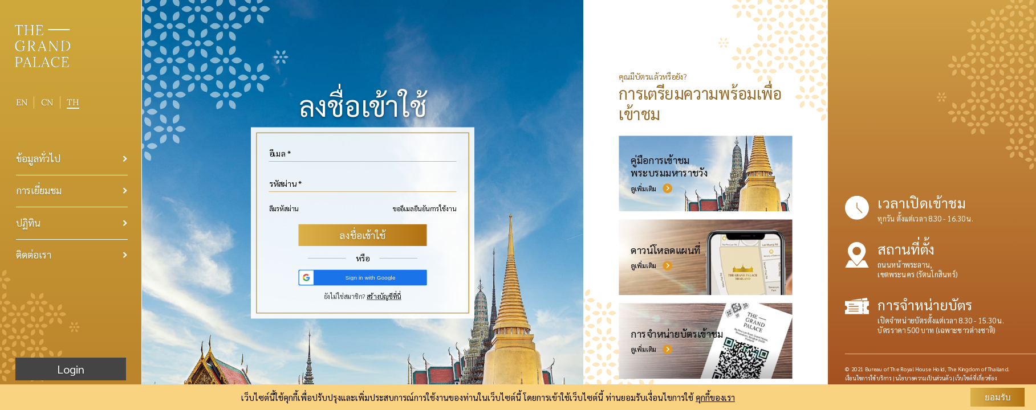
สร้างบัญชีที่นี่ (384, 296)
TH (73, 102)
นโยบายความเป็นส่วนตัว (923, 378)
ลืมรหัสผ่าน (284, 209)
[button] (362, 277)
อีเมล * (280, 154)
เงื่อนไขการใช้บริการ (868, 378)
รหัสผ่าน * (286, 184)
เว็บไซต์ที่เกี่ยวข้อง (976, 378)
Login (70, 369)
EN (21, 102)
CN (47, 102)
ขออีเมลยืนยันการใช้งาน (425, 209)
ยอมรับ (998, 397)
